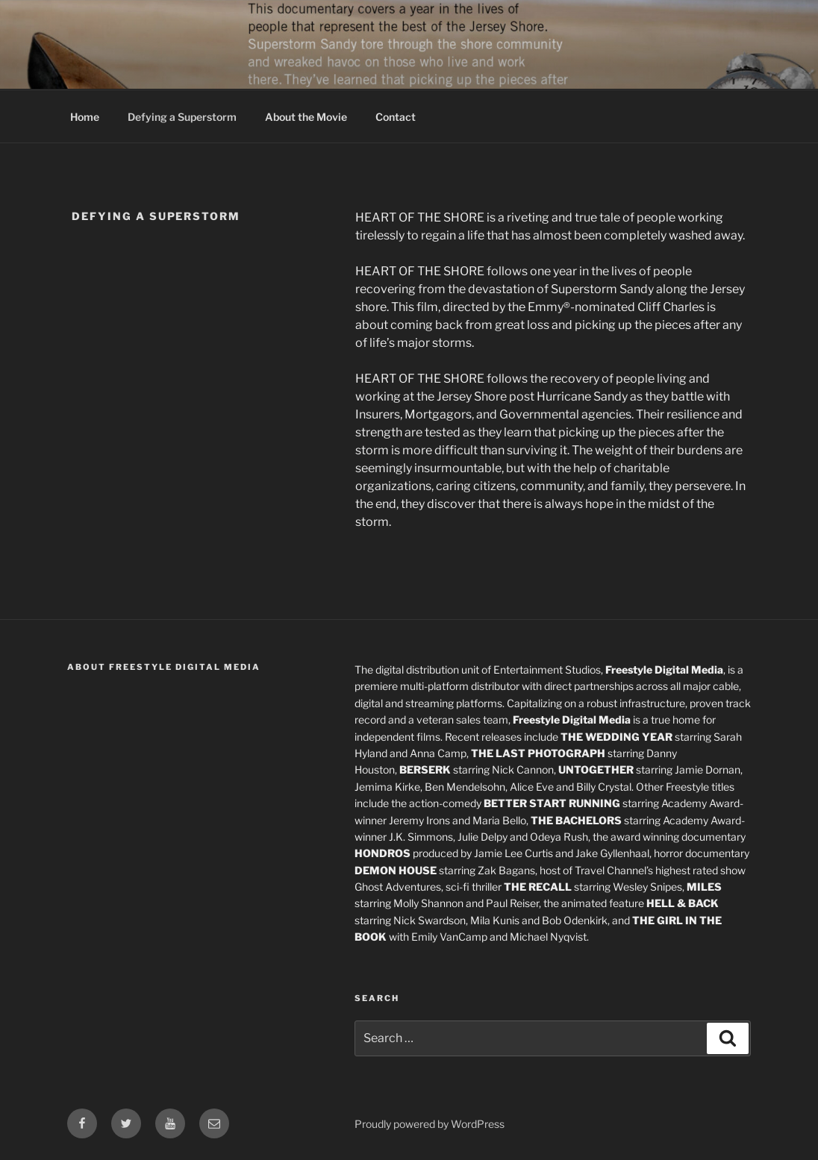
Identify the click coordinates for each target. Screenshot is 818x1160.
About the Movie (306, 116)
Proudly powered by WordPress (430, 1123)
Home (84, 116)
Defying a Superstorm (182, 116)
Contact (395, 116)
